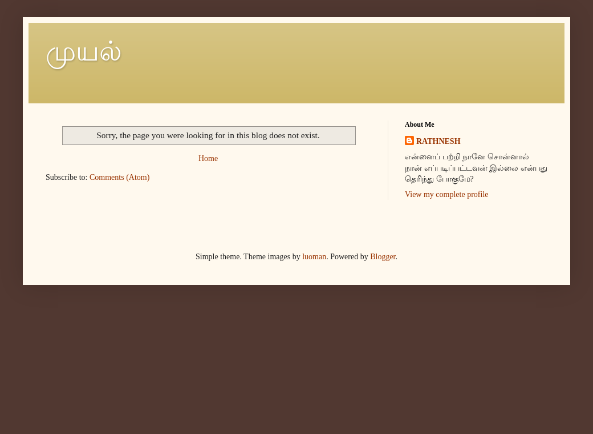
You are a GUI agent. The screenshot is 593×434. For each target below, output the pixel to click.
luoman (314, 256)
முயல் (84, 51)
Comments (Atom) (119, 177)
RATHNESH (438, 141)
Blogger (382, 256)
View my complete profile (447, 194)
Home (208, 158)
